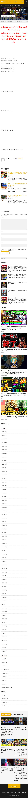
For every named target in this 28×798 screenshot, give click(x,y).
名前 (2, 231)
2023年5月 (4, 543)
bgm (3, 658)
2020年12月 (4, 647)
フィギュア (4, 669)
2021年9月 (4, 615)
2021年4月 (4, 633)
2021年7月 (4, 622)
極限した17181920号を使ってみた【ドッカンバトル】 (7, 751)
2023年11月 (4, 521)
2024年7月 (4, 493)
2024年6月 (4, 496)
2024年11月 (4, 478)
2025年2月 (4, 467)
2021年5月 (4, 629)
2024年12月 (4, 474)
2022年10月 (4, 568)
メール (2, 237)
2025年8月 (4, 446)
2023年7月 (4, 536)
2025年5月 (4, 457)
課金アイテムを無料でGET (11, 5)
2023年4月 (4, 546)
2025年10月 (4, 439)
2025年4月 (4, 460)
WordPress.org (5, 705)
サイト (2, 242)
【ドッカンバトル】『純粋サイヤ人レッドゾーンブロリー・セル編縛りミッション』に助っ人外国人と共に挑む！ (20, 752)
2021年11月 (4, 608)
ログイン (4, 695)
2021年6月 (4, 626)
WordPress (16, 795)
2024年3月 (4, 507)
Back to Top (14, 786)
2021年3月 (4, 636)
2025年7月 (4, 449)
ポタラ (3, 676)
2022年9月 (4, 572)
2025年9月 (4, 442)
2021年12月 (4, 604)
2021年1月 (4, 644)
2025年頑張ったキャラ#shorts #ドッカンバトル (20, 728)
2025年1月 (4, 471)
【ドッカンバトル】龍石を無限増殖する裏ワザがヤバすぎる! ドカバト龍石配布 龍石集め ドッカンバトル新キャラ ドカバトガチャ (13, 395)
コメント (2, 217)
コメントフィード (6, 702)
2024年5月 (4, 500)
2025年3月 (4, 464)
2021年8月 (4, 618)
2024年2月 (4, 510)
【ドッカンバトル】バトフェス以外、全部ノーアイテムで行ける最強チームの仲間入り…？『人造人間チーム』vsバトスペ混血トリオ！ (17, 276)
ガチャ (3, 662)
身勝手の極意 (11, 16)
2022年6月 (4, 582)
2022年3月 (4, 593)
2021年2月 (4, 640)
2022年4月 (4, 590)
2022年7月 (4, 579)
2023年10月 (4, 525)
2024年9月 (4, 485)
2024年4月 (4, 503)
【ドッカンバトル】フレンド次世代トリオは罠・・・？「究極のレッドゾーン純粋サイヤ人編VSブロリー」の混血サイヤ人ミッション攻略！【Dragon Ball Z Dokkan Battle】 (20, 774)
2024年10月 (4, 482)
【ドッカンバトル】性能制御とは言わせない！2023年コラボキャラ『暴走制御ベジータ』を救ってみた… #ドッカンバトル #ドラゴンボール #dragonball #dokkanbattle (14, 372)
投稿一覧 (19, 158)
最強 (3, 352)
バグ (23, 5)
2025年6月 (4, 453)
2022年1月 (4, 600)
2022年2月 (4, 597)
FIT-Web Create (22, 793)
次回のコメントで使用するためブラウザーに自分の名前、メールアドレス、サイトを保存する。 (14, 250)
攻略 (19, 5)
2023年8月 (4, 532)
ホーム (2, 5)
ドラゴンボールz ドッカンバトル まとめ (18, 792)
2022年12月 (4, 561)
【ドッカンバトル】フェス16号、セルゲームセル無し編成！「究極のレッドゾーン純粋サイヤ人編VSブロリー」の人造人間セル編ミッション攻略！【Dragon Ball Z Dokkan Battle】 (17, 300)
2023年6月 (4, 539)
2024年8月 (4, 489)
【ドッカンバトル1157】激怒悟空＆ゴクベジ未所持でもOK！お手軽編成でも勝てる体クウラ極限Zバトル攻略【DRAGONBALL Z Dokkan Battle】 (14, 328)
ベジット (4, 673)
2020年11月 (4, 651)
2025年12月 (4, 431)
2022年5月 (4, 586)
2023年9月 (4, 529)
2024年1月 (4, 514)
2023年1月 (4, 557)
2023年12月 (4, 518)
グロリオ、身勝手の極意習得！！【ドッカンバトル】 (7, 770)
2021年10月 (4, 611)
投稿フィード (5, 698)
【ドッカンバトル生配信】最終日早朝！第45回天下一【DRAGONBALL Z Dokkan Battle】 (17, 173)
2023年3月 (4, 550)
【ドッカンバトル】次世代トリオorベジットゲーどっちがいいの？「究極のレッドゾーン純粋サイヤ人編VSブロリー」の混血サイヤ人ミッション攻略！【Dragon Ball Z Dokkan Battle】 (17, 269)
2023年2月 (4, 554)
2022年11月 (4, 564)
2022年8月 (4, 575)
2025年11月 (4, 435)
